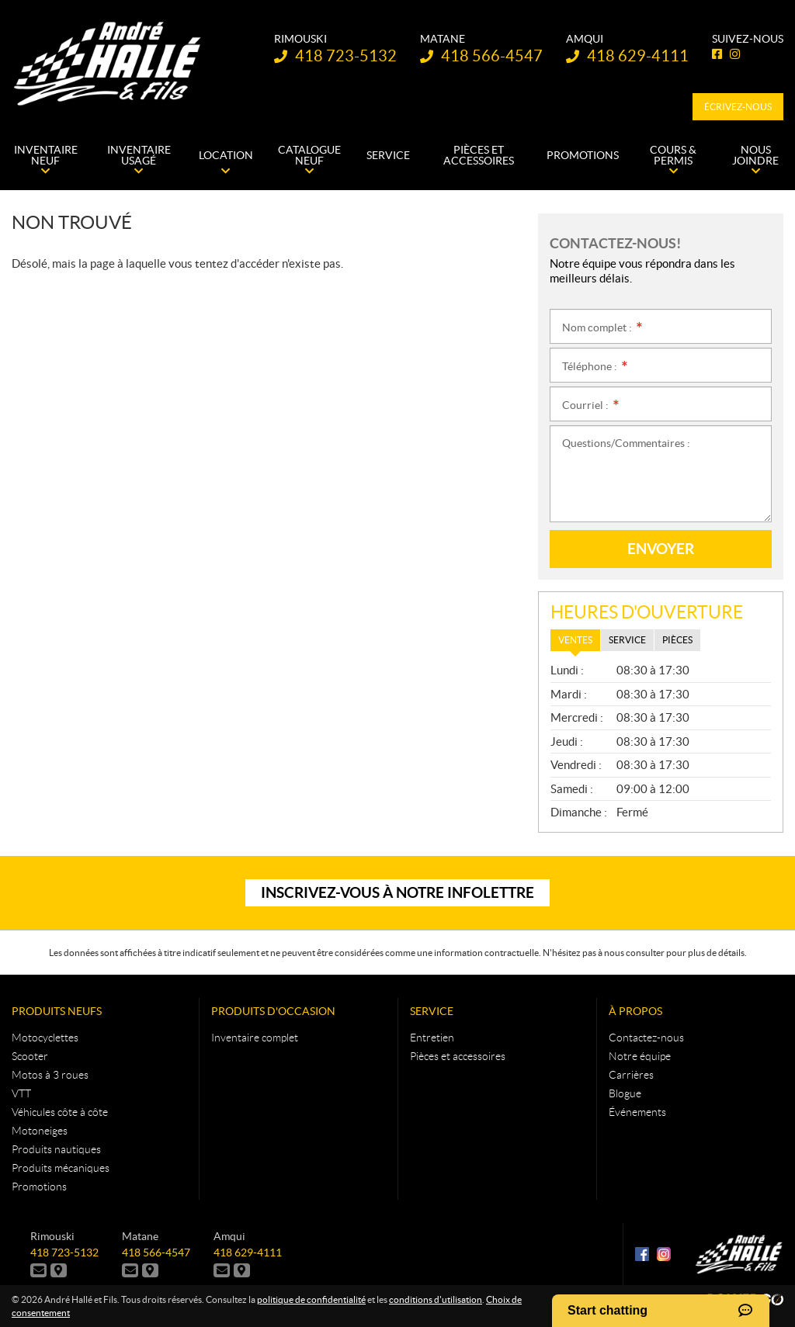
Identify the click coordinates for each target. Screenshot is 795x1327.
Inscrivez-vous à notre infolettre (397, 892)
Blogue (625, 1093)
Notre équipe (640, 1056)
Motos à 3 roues (50, 1075)
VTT (21, 1093)
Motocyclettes (45, 1037)
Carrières (631, 1075)
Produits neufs (57, 1011)
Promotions (39, 1186)
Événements (637, 1112)
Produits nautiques (56, 1149)
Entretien (432, 1037)
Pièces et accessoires (457, 1056)
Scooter (30, 1056)
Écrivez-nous (738, 107)
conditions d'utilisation (435, 1299)
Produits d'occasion (273, 1011)
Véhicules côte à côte (60, 1112)
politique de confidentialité (311, 1299)
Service (431, 1011)
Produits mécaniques (60, 1168)
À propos (635, 1011)
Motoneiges (40, 1130)
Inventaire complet (254, 1037)
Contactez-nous (646, 1037)
